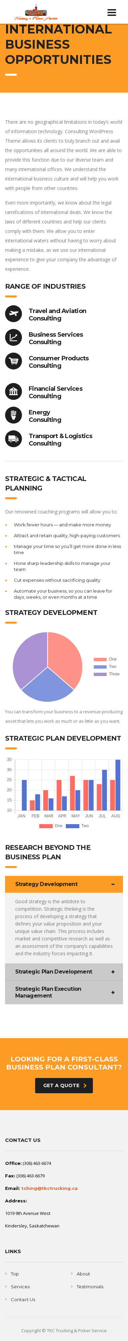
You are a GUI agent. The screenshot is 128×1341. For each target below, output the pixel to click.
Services (20, 1286)
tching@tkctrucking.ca (49, 1188)
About (83, 1273)
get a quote (65, 1085)
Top (15, 1273)
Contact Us (23, 1299)
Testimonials (90, 1286)
